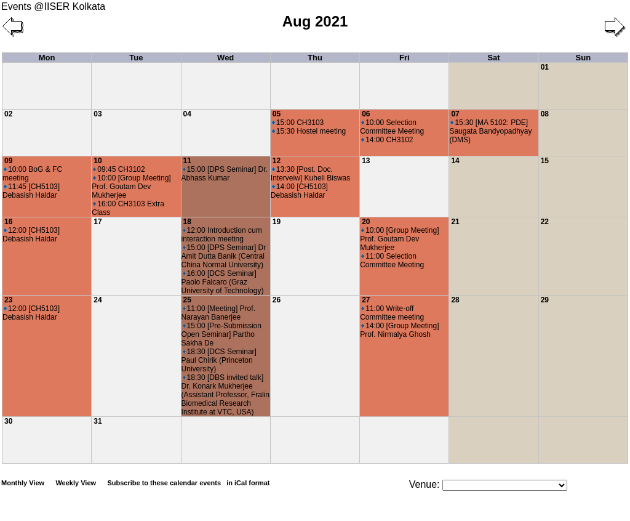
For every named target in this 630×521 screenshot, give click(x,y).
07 (455, 114)
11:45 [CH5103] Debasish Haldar (31, 191)
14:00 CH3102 (387, 139)
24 (98, 300)
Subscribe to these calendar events (189, 483)
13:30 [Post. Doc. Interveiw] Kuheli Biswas (310, 173)
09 (8, 160)
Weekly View (75, 483)
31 (98, 421)
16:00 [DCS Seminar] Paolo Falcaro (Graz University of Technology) (222, 282)
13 (366, 160)
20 (366, 221)
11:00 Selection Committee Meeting (392, 260)
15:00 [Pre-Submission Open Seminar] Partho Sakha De (221, 334)
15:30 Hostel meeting (309, 131)
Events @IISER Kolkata (53, 6)
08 (545, 114)
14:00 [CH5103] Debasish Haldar (299, 191)
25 (187, 300)
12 (277, 160)
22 (545, 221)
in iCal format (247, 483)
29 (545, 300)
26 (277, 300)
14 (455, 160)
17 (98, 221)
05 (277, 114)
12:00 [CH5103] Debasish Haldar (31, 234)
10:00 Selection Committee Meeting (392, 126)
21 (455, 221)
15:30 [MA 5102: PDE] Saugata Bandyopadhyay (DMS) (490, 131)
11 (187, 160)
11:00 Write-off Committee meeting (392, 312)
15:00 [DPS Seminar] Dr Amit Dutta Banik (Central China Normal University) (223, 256)
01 (545, 67)
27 (366, 300)
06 (366, 114)
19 (277, 221)
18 (187, 221)
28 (455, 300)
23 (8, 300)
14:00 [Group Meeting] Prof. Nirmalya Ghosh (399, 330)
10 (98, 160)
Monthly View (22, 483)
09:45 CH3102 (119, 169)
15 (545, 160)
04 (187, 114)
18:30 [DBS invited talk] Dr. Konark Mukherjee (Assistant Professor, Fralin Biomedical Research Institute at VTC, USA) (225, 394)
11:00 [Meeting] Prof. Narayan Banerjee (218, 312)
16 (8, 221)
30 (8, 421)
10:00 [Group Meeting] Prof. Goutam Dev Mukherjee (131, 187)
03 (98, 114)
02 (8, 114)
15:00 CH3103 (298, 122)
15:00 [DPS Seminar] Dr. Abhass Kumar (224, 173)
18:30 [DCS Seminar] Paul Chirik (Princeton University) (219, 360)
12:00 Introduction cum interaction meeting (221, 234)
